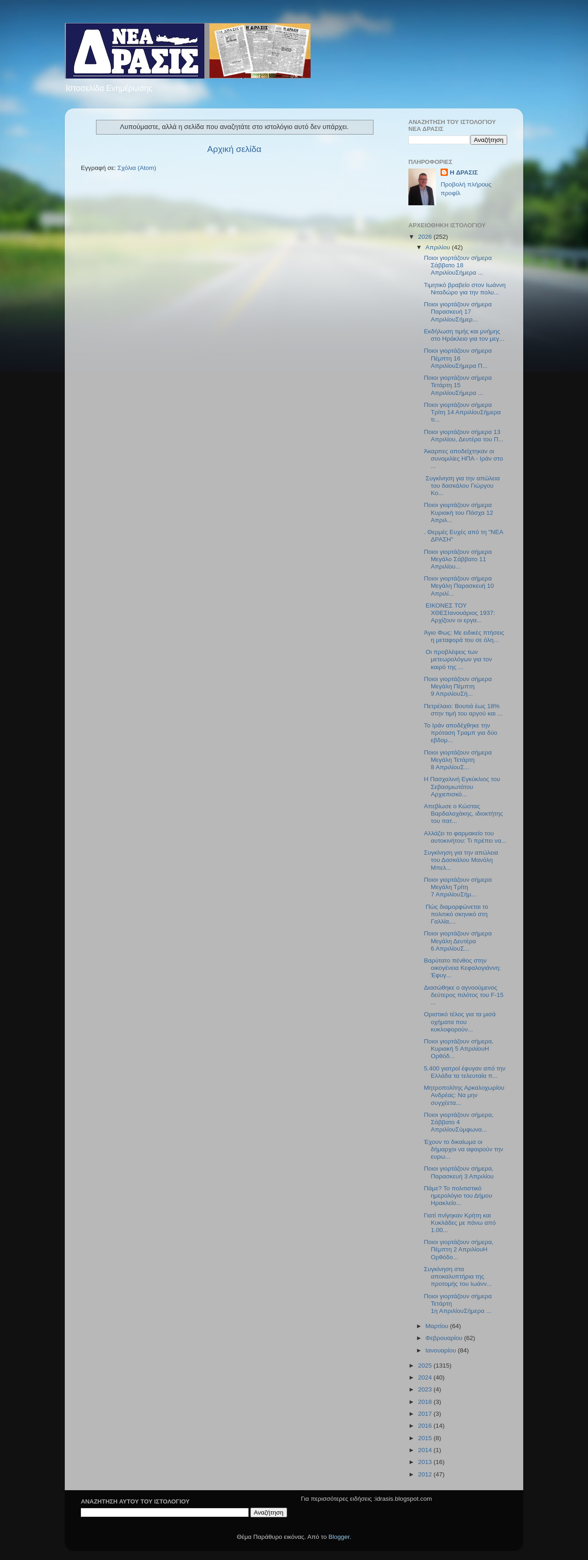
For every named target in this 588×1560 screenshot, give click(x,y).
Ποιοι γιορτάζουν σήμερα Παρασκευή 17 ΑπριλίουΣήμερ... (458, 311)
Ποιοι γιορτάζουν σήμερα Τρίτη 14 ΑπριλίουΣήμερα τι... (462, 412)
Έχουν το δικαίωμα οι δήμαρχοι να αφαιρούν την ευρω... (463, 1149)
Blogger (339, 1536)
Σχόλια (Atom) (137, 167)
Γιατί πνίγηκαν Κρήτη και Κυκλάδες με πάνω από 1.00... (460, 1222)
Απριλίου (438, 247)
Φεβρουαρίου (444, 1338)
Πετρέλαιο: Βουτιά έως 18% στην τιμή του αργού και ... (463, 710)
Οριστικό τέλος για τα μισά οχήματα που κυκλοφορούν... (460, 1021)
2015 (426, 1438)
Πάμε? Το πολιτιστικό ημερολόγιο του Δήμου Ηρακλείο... (458, 1195)
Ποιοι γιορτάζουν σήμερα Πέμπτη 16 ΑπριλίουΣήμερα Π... (458, 358)
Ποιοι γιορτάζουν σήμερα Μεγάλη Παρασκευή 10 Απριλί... (459, 586)
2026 (426, 236)
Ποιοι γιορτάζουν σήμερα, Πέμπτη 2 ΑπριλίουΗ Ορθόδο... (459, 1249)
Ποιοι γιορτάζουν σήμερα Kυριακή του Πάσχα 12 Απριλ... (458, 512)
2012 (426, 1474)
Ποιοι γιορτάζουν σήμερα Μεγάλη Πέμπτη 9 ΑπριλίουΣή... (458, 686)
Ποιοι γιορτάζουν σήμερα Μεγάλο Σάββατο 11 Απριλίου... (458, 559)
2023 (426, 1389)
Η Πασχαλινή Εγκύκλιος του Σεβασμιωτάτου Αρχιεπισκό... (462, 786)
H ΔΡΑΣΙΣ (464, 172)
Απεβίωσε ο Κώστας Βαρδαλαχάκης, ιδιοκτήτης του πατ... (463, 813)
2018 (426, 1401)
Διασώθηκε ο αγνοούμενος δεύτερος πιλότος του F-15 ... (463, 995)
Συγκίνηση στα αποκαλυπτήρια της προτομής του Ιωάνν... (458, 1276)
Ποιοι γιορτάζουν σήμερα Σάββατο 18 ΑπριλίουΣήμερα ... (458, 265)
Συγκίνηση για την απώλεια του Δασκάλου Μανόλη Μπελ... (461, 860)
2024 (426, 1377)
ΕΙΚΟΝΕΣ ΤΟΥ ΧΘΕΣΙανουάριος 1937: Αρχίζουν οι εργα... (459, 613)
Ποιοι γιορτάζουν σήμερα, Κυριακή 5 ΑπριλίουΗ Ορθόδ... (459, 1048)
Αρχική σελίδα (234, 149)
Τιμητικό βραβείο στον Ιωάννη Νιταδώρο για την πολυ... (465, 289)
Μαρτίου (437, 1326)
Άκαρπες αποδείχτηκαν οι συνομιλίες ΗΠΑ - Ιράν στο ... (463, 458)
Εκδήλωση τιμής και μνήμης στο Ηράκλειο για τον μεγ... (464, 335)
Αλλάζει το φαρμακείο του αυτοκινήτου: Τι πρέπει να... (465, 837)
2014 (426, 1450)
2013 (426, 1462)
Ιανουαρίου (441, 1350)
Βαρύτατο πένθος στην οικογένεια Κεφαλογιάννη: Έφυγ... (462, 968)
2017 (426, 1413)
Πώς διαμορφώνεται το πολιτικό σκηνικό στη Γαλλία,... (456, 914)
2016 (426, 1425)
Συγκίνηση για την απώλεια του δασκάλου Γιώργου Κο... (462, 485)
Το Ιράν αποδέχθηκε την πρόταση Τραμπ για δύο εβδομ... (461, 732)
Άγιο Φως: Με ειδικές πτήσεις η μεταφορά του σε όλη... (464, 636)
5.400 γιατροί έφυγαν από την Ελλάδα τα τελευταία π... (465, 1072)
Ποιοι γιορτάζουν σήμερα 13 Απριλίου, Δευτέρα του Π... (463, 435)
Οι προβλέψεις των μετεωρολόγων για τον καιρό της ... (458, 659)
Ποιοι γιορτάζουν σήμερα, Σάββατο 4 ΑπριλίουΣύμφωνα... (459, 1122)
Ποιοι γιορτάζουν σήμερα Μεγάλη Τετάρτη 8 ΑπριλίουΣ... (458, 760)
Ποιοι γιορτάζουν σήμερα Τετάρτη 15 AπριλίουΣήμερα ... (458, 385)
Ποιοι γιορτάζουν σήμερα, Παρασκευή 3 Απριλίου (459, 1172)
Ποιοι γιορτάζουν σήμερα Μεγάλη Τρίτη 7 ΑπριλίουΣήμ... (458, 887)
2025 (426, 1365)
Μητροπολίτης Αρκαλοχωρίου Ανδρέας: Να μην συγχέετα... (464, 1095)
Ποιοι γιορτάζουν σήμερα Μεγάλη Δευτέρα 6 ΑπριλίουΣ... (458, 941)
